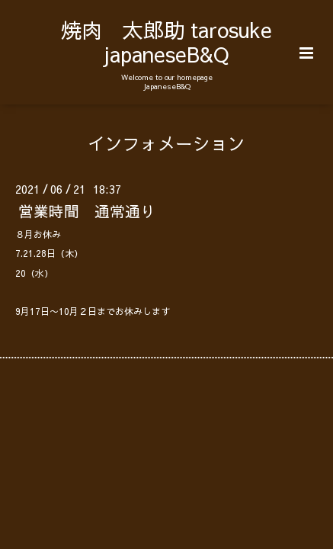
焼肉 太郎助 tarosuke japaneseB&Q (166, 41)
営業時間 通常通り (86, 211)
